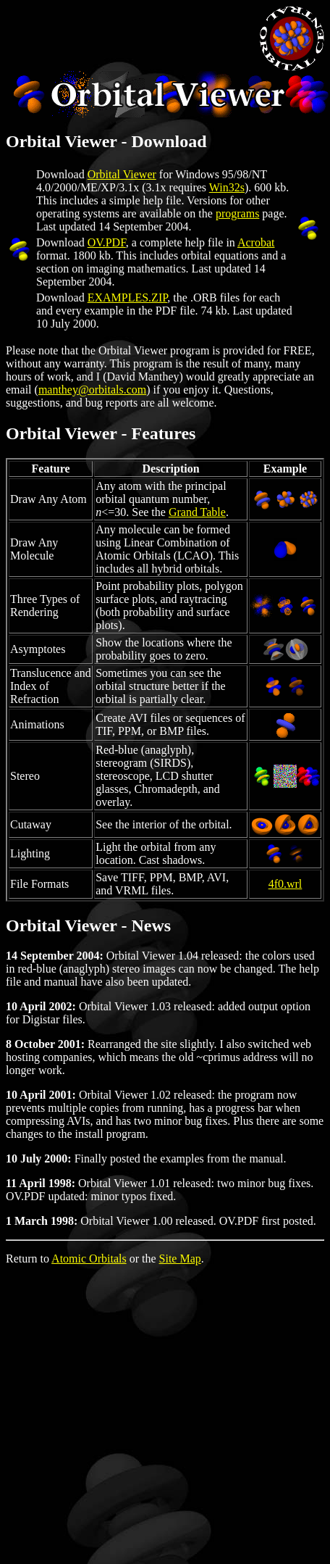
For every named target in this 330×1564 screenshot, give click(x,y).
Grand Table (197, 512)
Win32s (227, 187)
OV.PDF (107, 242)
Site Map (180, 1258)
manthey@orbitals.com (92, 389)
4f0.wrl (285, 884)
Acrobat (256, 242)
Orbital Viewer (122, 174)
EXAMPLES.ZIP (128, 297)
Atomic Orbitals (89, 1258)
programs (237, 213)
